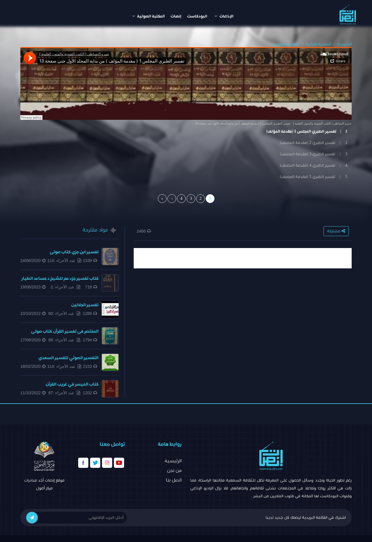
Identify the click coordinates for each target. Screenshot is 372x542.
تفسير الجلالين (85, 305)
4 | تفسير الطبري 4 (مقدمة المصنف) (313, 165)
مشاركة (336, 231)
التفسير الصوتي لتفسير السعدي (68, 358)
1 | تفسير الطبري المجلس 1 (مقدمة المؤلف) (306, 131)
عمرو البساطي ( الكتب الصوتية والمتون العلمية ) (322, 123)
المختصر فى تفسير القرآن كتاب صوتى (65, 331)
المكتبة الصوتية (148, 16)
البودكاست (197, 16)
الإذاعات (223, 16)
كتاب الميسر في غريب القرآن (72, 384)
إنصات (176, 16)
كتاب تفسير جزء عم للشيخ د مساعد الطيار (60, 278)
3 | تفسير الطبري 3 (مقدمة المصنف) (313, 154)
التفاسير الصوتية (286, 44)
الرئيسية (344, 44)
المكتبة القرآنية (318, 44)
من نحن (174, 470)
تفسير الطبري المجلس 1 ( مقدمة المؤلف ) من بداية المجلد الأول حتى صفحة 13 (242, 123)
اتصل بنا (174, 480)
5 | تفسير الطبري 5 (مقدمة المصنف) (313, 177)
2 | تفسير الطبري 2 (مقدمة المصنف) (313, 143)
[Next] (171, 198)
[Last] (162, 198)
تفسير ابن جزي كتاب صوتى (74, 252)
